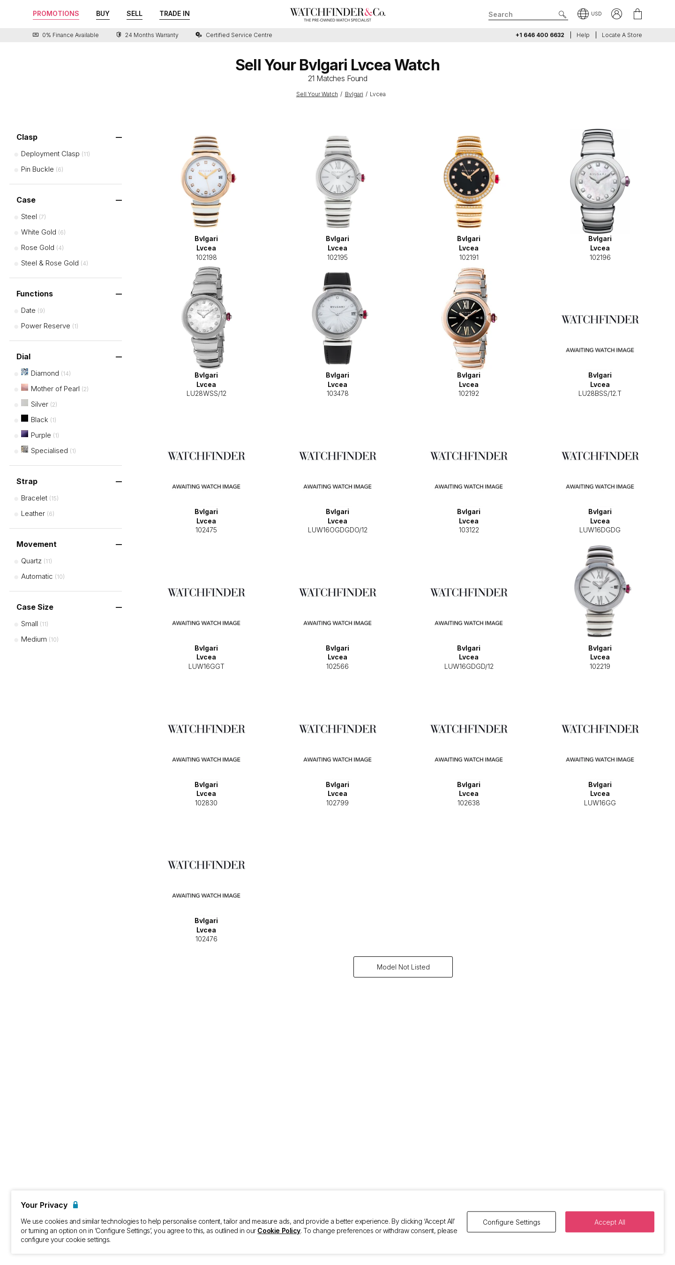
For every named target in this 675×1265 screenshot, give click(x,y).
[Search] (528, 14)
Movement (36, 544)
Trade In (174, 13)
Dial (23, 356)
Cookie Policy (278, 1231)
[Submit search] (562, 15)
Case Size (34, 607)
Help (583, 34)
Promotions (56, 13)
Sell (134, 13)
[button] (590, 14)
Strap (27, 481)
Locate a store (622, 34)
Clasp (27, 137)
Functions (34, 293)
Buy (103, 13)
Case (26, 200)
